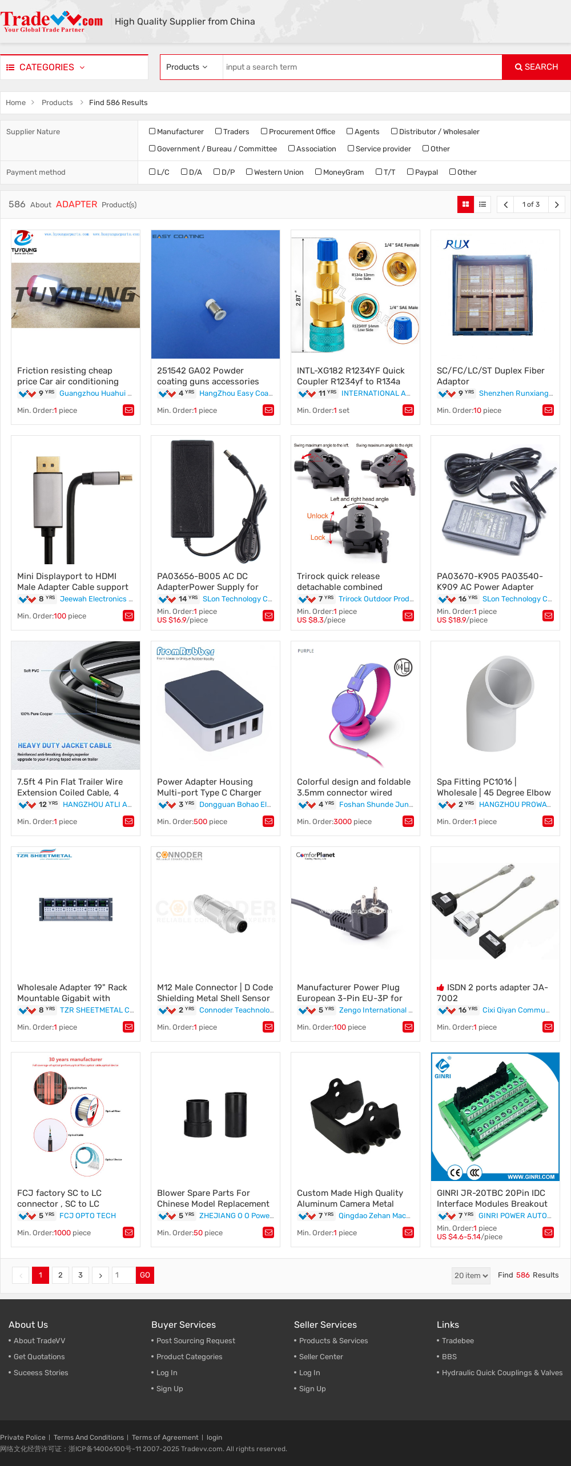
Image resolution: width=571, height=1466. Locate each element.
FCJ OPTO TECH (87, 1215)
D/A (191, 172)
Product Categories (189, 1356)
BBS (449, 1356)
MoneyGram (339, 172)
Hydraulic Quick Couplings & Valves (502, 1372)
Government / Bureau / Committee (213, 148)
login (214, 1437)
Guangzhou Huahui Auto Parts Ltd (117, 393)
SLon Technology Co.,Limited (252, 599)
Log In (167, 1372)
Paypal (422, 172)
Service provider (379, 148)
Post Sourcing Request (195, 1340)
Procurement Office (298, 131)
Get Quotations (39, 1356)
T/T (386, 172)
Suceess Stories (41, 1372)
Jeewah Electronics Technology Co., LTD (128, 599)
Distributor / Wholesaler (435, 131)
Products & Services (333, 1340)
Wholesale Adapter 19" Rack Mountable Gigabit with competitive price (72, 998)
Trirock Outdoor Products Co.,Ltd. (395, 599)
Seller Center (321, 1356)
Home (16, 102)
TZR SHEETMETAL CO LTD (104, 1010)
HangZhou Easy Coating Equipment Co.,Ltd (273, 393)
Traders (232, 131)
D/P (224, 172)
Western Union (275, 172)
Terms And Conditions (89, 1437)
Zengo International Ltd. (380, 1010)
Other (436, 148)
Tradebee (458, 1340)
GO (145, 1275)
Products (57, 102)
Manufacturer (176, 131)
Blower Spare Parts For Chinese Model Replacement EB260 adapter (213, 1204)
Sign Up (312, 1388)
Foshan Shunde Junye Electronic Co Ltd (407, 804)
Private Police (23, 1437)
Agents (363, 131)
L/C (159, 172)
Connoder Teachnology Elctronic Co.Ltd (266, 1010)
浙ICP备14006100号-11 (105, 1449)
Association (312, 148)
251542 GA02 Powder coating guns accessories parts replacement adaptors (212, 381)
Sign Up (169, 1388)
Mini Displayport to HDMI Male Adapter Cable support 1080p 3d (72, 587)
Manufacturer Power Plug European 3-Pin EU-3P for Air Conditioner (350, 998)
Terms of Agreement (165, 1437)
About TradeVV (40, 1340)
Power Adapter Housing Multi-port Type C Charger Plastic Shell (209, 793)
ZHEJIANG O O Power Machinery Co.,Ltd (267, 1215)
